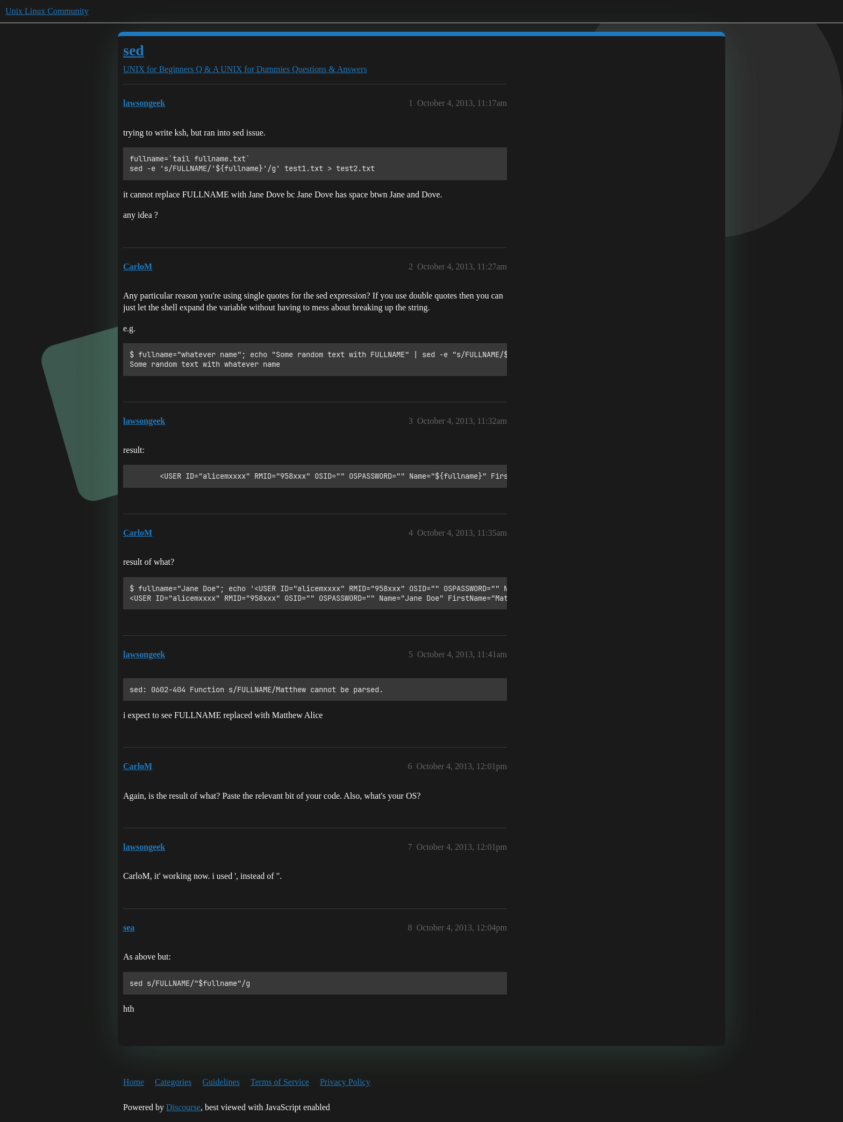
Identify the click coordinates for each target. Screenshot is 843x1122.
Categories (173, 1082)
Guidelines (221, 1082)
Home (133, 1082)
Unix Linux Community (47, 11)
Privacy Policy (345, 1082)
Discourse (183, 1107)
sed (133, 50)
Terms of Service (280, 1082)
